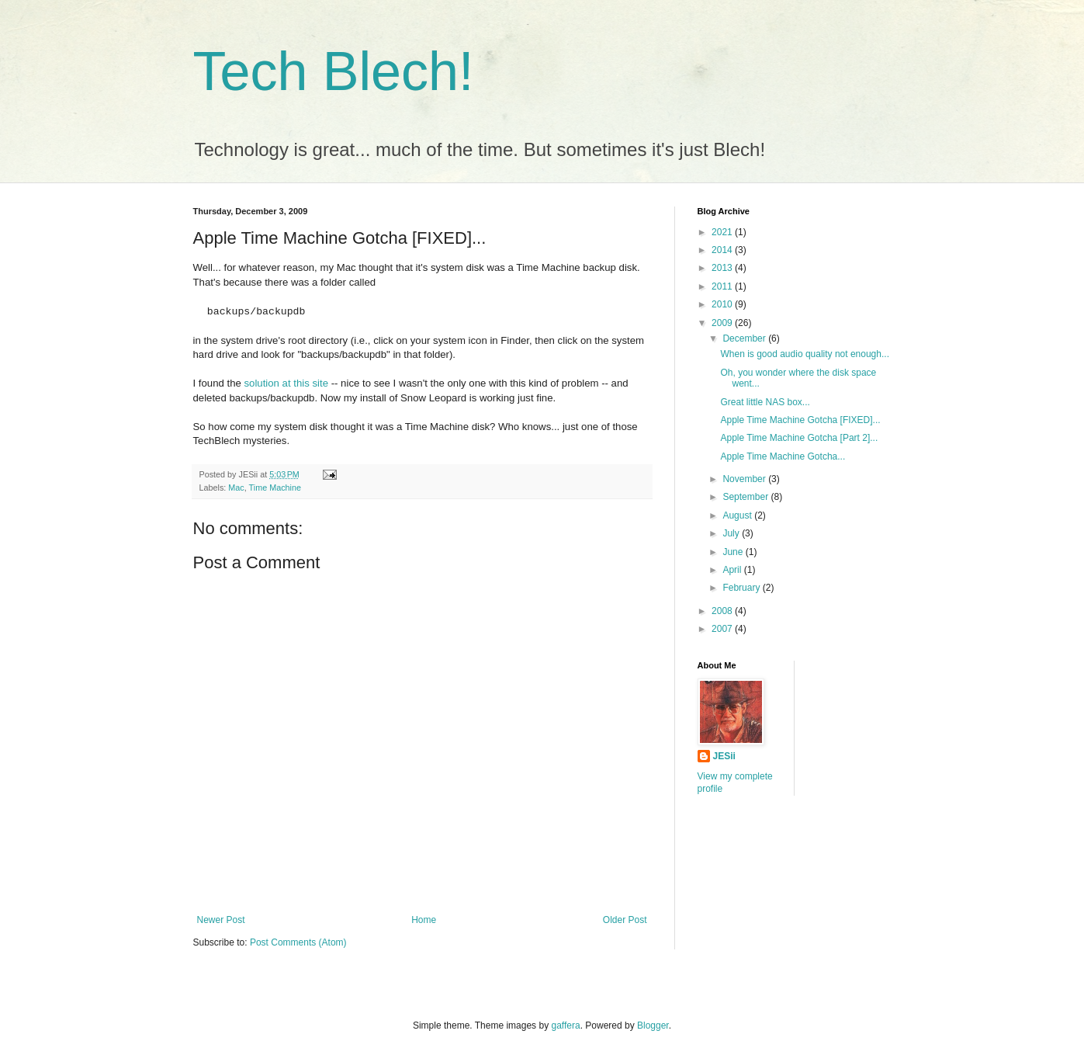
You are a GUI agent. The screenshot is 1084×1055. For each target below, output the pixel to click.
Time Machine (275, 487)
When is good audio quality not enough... (804, 354)
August (738, 515)
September (746, 496)
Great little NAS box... (764, 402)
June (733, 552)
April (732, 569)
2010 (723, 304)
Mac (236, 487)
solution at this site (286, 383)
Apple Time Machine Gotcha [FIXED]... (800, 420)
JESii (724, 756)
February (742, 587)
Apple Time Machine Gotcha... (782, 456)
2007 (723, 628)
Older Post (625, 919)
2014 (723, 250)
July (732, 533)
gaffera (565, 1025)
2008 (723, 611)
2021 (723, 232)
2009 (723, 323)
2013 (723, 267)
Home (423, 919)
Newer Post (221, 919)
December (745, 338)
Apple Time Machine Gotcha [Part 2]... (799, 437)
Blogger (653, 1025)
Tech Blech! (333, 71)
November (745, 479)
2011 (723, 286)
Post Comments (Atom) (298, 942)
